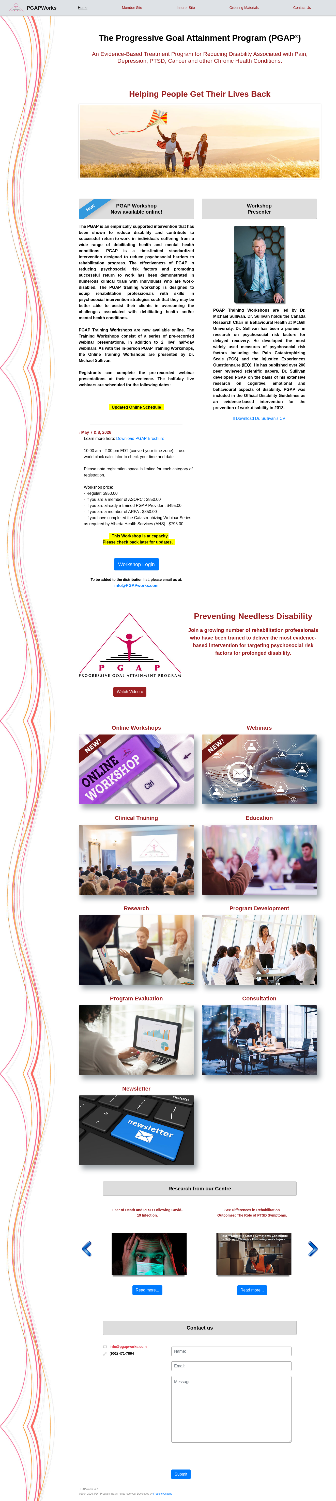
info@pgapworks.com (128, 1347)
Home (82, 8)
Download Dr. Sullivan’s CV (259, 418)
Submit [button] (181, 1474)
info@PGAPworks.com (136, 585)
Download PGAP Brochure (140, 438)
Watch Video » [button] (130, 692)
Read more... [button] (147, 1290)
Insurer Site (186, 8)
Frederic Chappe (162, 1493)
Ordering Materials (244, 8)
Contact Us (302, 8)
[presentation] (210, 1455)
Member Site (132, 8)
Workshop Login (136, 564)
